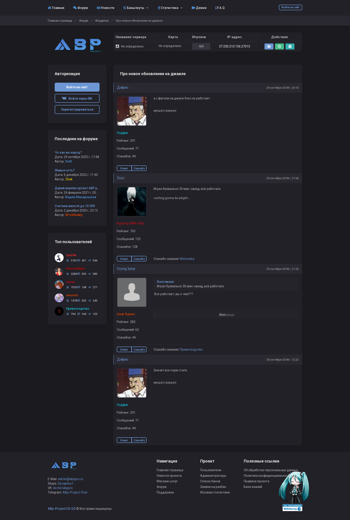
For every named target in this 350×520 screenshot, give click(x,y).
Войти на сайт (290, 7)
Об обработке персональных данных (271, 470)
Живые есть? (65, 170)
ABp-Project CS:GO (62, 508)
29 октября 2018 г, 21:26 (283, 269)
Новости (105, 8)
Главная (56, 8)
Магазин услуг (167, 481)
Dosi (120, 178)
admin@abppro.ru (70, 479)
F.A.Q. (220, 8)
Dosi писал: (166, 282)
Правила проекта (256, 481)
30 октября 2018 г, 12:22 (283, 359)
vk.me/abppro (63, 488)
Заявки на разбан (213, 487)
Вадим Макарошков (80, 197)
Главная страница (60, 20)
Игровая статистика (215, 492)
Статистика (168, 8)
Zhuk (68, 179)
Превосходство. (191, 349)
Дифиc (122, 87)
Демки (199, 8)
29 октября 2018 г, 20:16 (283, 87)
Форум (80, 8)
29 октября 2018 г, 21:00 (283, 178)
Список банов (210, 481)
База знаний (253, 487)
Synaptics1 (65, 483)
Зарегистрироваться (77, 109)
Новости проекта (169, 475)
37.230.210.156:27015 (234, 46)
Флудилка (102, 20)
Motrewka (187, 259)
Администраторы (213, 475)
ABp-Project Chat (75, 492)
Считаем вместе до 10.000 (75, 206)
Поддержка (165, 492)
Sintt (68, 161)
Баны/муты (133, 8)
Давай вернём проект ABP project (80, 188)
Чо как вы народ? (68, 152)
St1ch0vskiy (74, 215)
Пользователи (210, 470)
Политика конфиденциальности (267, 475)
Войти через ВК (77, 98)
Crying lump (126, 269)
